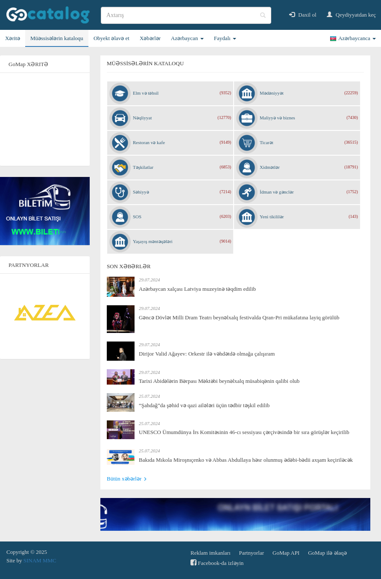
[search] (186, 15)
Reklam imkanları (210, 553)
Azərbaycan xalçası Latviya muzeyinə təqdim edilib (197, 289)
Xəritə (12, 38)
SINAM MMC (39, 560)
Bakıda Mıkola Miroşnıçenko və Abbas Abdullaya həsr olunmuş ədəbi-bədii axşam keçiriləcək (246, 460)
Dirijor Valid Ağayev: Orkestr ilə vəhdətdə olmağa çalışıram (207, 353)
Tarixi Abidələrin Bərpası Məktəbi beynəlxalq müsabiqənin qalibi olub (219, 381)
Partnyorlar (251, 553)
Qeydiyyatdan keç (351, 15)
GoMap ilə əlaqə (327, 553)
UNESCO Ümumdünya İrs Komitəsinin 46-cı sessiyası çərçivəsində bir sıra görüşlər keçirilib (244, 432)
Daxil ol (303, 15)
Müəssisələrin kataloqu (56, 38)
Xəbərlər (150, 38)
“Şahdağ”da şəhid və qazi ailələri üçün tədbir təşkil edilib (204, 405)
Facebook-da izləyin (216, 562)
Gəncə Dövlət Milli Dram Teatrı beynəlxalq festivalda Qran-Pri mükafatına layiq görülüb (239, 317)
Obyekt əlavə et (111, 38)
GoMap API (286, 553)
